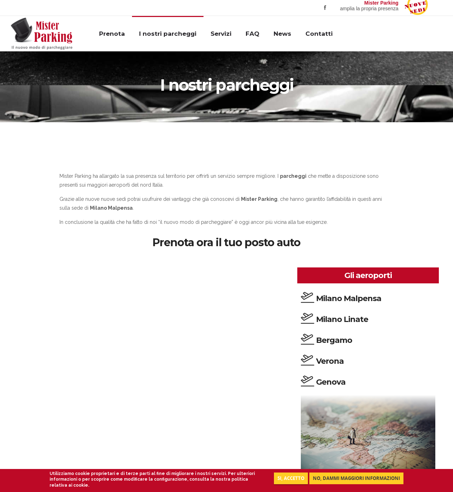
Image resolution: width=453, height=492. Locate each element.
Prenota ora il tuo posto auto (226, 242)
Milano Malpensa (348, 298)
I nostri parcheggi (167, 33)
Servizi (221, 33)
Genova (330, 382)
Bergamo (334, 340)
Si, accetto (290, 478)
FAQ (252, 33)
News (282, 33)
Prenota (112, 33)
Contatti (319, 33)
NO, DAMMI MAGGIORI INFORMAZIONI (356, 478)
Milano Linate (342, 319)
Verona (330, 361)
